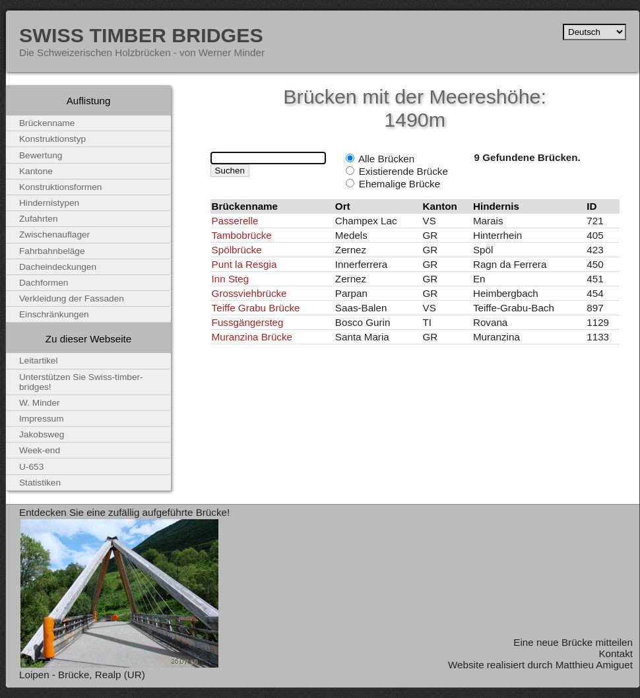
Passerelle (235, 220)
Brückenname (47, 123)
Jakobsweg (41, 434)
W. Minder (39, 403)
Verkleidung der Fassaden (71, 298)
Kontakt (615, 653)
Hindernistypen (49, 203)
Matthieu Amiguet (594, 664)
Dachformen (43, 283)
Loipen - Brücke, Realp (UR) (82, 674)
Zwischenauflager (54, 234)
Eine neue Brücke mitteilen (573, 642)
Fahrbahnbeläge (52, 251)
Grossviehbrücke (249, 293)
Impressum (41, 419)
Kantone (36, 171)
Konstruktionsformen (60, 187)
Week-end (39, 450)
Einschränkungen (54, 314)
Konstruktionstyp (52, 139)
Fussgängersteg (248, 322)
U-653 (31, 467)
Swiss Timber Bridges (141, 35)
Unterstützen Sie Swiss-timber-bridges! (81, 382)
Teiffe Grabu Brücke (256, 307)
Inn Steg (230, 278)
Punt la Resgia (244, 264)
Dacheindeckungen (57, 267)
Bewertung (40, 155)
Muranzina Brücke (252, 336)
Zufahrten (38, 219)
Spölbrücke (237, 249)
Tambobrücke (242, 235)
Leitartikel (38, 360)
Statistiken (40, 483)
